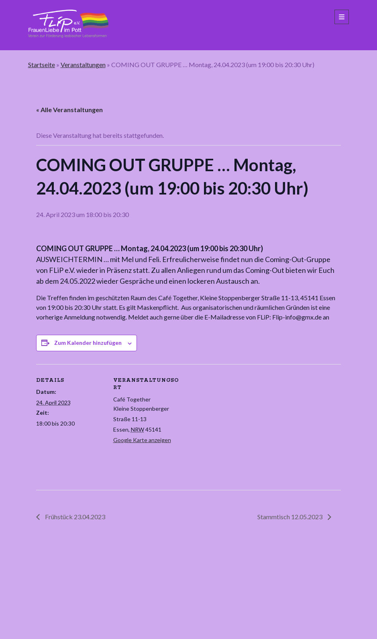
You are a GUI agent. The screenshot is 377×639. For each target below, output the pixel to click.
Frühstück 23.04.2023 (74, 516)
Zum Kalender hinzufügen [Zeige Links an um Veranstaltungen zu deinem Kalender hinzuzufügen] (88, 342)
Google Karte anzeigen (142, 439)
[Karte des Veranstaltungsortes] (232, 419)
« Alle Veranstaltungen (69, 109)
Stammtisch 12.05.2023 (290, 516)
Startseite (41, 64)
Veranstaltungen (83, 64)
